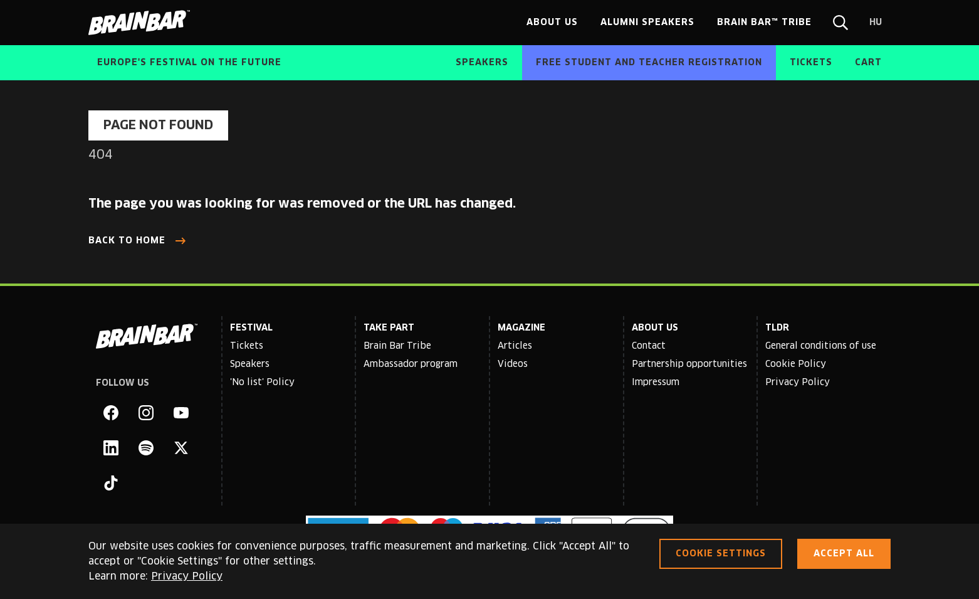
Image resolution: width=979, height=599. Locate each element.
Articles (515, 346)
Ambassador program (411, 364)
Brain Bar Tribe (397, 346)
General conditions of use (820, 346)
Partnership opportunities (689, 364)
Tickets (246, 346)
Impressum (655, 382)
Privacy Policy (797, 382)
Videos (513, 364)
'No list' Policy (262, 382)
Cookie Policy (795, 364)
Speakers (250, 364)
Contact (649, 346)
